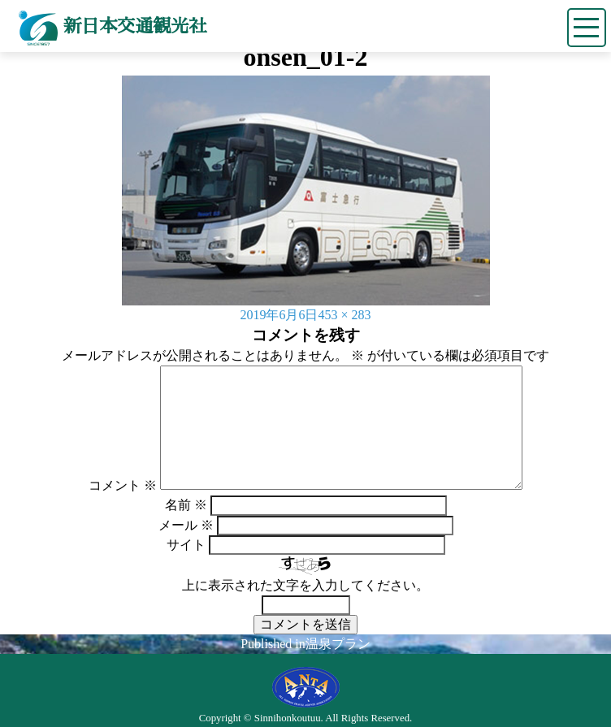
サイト (186, 545)
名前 (186, 505)
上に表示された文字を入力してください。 (305, 585)
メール (186, 525)
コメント (123, 485)
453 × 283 (344, 315)
